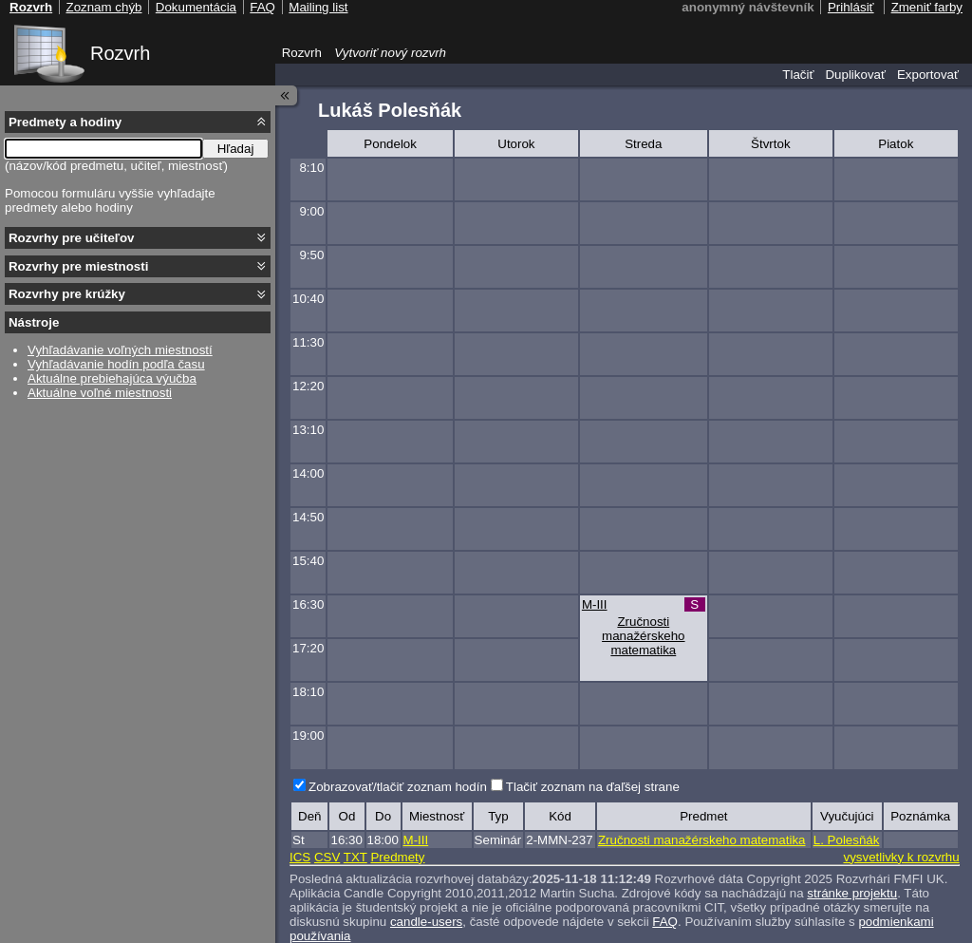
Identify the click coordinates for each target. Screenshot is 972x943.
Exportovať (928, 74)
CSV (327, 857)
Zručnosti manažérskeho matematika (643, 635)
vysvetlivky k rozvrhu (901, 857)
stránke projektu (852, 893)
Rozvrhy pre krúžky (67, 294)
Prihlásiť (851, 7)
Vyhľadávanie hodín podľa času (116, 364)
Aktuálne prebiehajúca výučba (112, 378)
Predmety (397, 857)
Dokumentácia (196, 7)
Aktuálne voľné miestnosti (100, 393)
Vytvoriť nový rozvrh (390, 53)
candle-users (426, 922)
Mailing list (318, 7)
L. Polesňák (846, 840)
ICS (300, 857)
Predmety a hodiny (65, 122)
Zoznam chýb (103, 7)
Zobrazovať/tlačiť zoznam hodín (397, 787)
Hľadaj (235, 148)
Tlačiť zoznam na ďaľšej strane (593, 787)
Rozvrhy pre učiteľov (72, 238)
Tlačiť (797, 74)
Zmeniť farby (927, 7)
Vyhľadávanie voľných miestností (120, 350)
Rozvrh (120, 53)
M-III (595, 604)
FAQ (665, 922)
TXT (355, 857)
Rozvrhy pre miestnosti (78, 266)
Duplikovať (855, 74)
